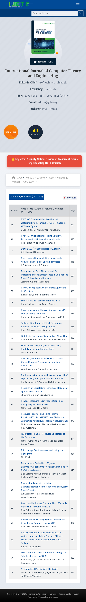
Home (17, 178)
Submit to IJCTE (43, 61)
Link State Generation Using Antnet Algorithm (44, 336)
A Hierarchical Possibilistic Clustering (39, 569)
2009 (51, 178)
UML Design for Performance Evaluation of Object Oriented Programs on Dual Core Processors (42, 362)
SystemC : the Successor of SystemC (41, 248)
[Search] (54, 13)
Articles (30, 178)
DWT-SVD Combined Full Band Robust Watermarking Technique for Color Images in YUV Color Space (43, 223)
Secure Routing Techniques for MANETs (40, 300)
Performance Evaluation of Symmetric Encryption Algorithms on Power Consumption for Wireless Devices (44, 467)
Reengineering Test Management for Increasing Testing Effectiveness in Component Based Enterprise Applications (44, 275)
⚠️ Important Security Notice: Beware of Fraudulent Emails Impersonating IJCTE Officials (44, 161)
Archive (41, 178)
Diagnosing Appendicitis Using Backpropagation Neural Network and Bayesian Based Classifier (44, 487)
